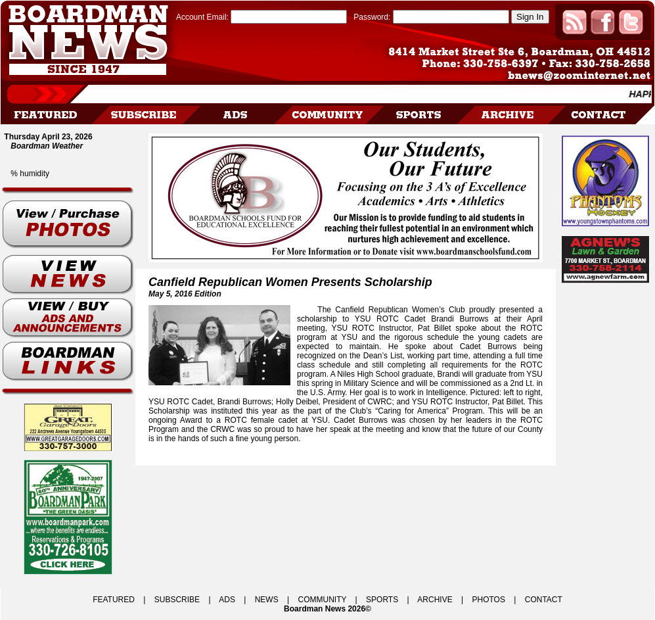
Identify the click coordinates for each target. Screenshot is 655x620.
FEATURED (114, 599)
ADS (227, 599)
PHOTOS (488, 599)
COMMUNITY (322, 599)
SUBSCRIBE (177, 599)
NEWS (267, 599)
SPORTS (382, 599)
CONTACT (543, 599)
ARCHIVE (434, 599)
